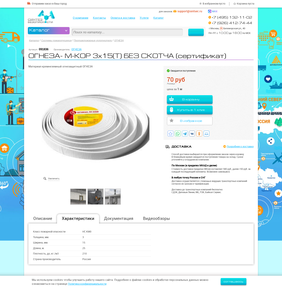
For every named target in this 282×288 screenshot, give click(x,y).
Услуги (144, 17)
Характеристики (78, 218)
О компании (80, 17)
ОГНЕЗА (123, 40)
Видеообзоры (156, 218)
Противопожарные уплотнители (95, 40)
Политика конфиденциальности (89, 283)
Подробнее (239, 146)
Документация (118, 218)
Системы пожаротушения (57, 40)
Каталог (158, 17)
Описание (42, 218)
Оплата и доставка (123, 17)
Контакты (99, 17)
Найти (193, 30)
